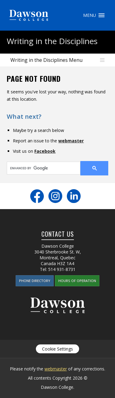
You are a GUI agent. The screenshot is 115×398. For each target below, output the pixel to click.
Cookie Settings (57, 349)
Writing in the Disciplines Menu (46, 60)
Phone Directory (34, 280)
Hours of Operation (77, 280)
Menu (101, 15)
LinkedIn (74, 196)
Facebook (45, 151)
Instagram (55, 196)
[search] (39, 168)
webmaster (71, 141)
